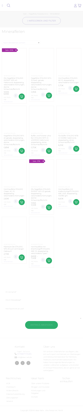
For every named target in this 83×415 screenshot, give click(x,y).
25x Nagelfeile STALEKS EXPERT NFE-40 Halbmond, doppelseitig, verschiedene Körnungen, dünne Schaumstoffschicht (14, 83)
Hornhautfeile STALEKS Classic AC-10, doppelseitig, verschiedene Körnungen (14, 192)
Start (25, 14)
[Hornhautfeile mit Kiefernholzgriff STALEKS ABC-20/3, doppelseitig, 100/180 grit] (68, 171)
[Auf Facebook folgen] (17, 363)
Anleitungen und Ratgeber (38, 391)
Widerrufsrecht (12, 390)
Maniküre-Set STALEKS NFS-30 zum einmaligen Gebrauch (14, 249)
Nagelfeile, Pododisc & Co (38, 14)
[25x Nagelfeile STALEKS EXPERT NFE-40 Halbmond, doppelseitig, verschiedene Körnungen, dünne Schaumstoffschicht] (14, 60)
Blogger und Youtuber (40, 387)
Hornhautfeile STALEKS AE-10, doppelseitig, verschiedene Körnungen (68, 80)
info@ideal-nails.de (24, 357)
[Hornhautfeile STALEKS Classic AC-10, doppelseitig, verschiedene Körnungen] (14, 171)
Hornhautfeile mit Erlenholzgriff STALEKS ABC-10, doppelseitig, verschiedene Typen (40, 250)
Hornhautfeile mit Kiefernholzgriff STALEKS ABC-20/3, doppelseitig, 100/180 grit (68, 192)
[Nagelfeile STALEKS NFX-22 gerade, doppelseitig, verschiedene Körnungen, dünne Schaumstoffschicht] (14, 118)
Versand (9, 401)
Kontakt (34, 397)
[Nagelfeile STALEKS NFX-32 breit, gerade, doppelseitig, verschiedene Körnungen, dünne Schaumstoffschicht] (41, 60)
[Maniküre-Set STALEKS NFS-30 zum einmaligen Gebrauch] (14, 229)
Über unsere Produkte (40, 383)
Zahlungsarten (12, 398)
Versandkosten (8, 101)
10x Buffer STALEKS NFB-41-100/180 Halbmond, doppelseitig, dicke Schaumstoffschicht (68, 139)
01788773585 (24, 354)
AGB (8, 383)
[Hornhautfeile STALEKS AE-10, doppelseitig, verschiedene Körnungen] (68, 60)
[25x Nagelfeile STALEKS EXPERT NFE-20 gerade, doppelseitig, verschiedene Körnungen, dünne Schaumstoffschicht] (41, 171)
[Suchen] (8, 5)
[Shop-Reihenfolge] (21, 42)
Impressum (11, 387)
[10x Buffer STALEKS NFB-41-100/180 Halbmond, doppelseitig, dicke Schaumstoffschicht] (68, 118)
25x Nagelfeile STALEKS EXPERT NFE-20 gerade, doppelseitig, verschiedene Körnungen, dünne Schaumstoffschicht (41, 194)
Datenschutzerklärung (15, 394)
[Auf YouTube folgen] (28, 363)
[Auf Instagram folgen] (23, 363)
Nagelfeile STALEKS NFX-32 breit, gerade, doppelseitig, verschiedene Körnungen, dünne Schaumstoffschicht (41, 83)
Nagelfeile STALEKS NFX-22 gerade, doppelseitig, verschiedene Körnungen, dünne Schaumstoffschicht (14, 140)
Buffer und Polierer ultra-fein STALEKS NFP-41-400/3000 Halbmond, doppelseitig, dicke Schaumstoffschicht (41, 140)
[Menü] (3, 5)
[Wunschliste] (16, 95)
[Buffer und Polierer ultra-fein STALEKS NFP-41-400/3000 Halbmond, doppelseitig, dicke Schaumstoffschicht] (41, 118)
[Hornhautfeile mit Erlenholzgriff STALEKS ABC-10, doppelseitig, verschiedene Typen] (41, 229)
